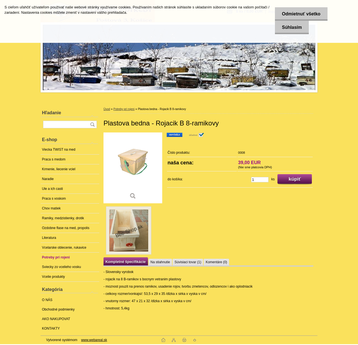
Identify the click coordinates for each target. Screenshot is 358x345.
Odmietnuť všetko (301, 13)
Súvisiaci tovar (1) (188, 262)
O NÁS (47, 300)
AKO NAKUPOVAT (56, 319)
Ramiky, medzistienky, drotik (63, 218)
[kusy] (259, 179)
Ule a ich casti (52, 189)
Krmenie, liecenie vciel (58, 169)
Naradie (48, 179)
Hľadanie (51, 112)
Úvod (106, 109)
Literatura (49, 238)
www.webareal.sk (94, 340)
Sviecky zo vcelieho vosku (61, 267)
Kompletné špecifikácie (125, 262)
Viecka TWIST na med (58, 149)
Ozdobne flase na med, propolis (65, 228)
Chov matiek (51, 208)
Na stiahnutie (160, 262)
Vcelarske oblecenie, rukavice (64, 248)
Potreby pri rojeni (56, 257)
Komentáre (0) (216, 262)
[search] (92, 124)
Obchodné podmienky (58, 309)
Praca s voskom (54, 199)
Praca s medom (53, 159)
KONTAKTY (51, 328)
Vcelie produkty (53, 277)
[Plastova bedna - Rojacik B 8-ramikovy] (133, 168)
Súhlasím (292, 27)
